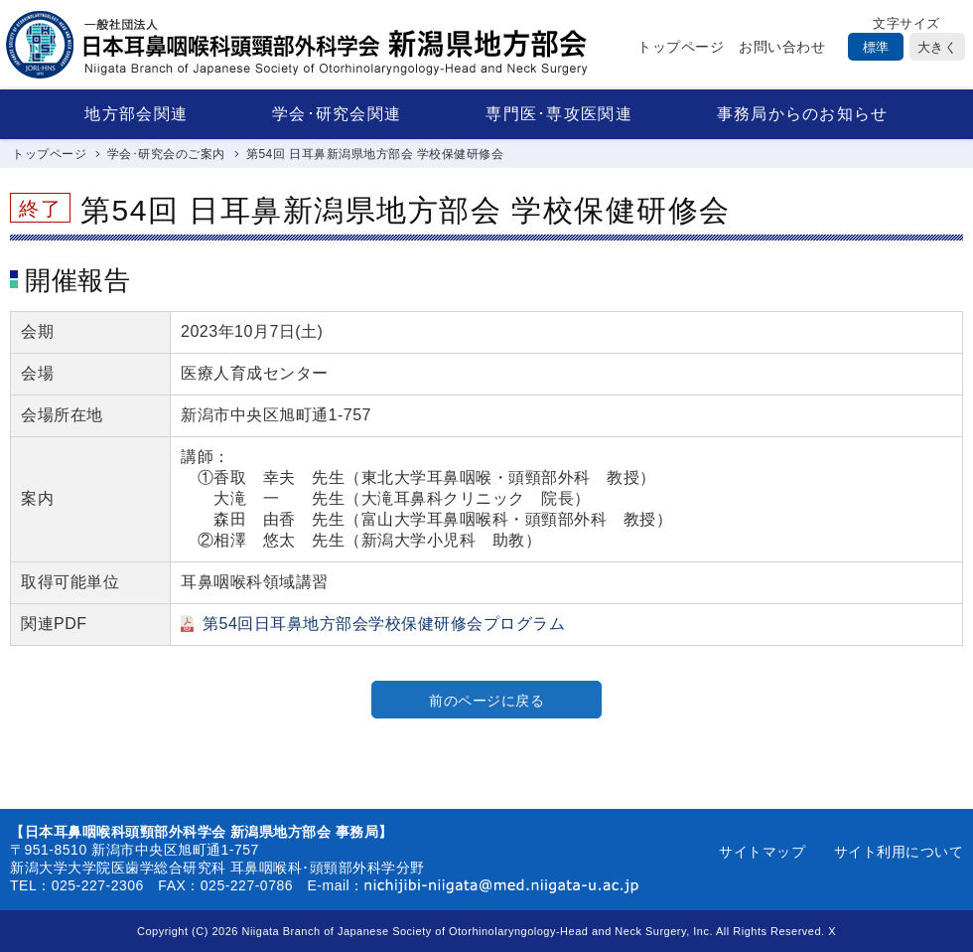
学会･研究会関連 (336, 113)
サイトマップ (762, 852)
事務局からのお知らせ (803, 113)
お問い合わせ (782, 47)
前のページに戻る (486, 701)
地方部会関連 (136, 113)
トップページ (680, 47)
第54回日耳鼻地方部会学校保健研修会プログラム (384, 623)
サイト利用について (899, 852)
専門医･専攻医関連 (559, 113)
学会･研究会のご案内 (166, 154)
